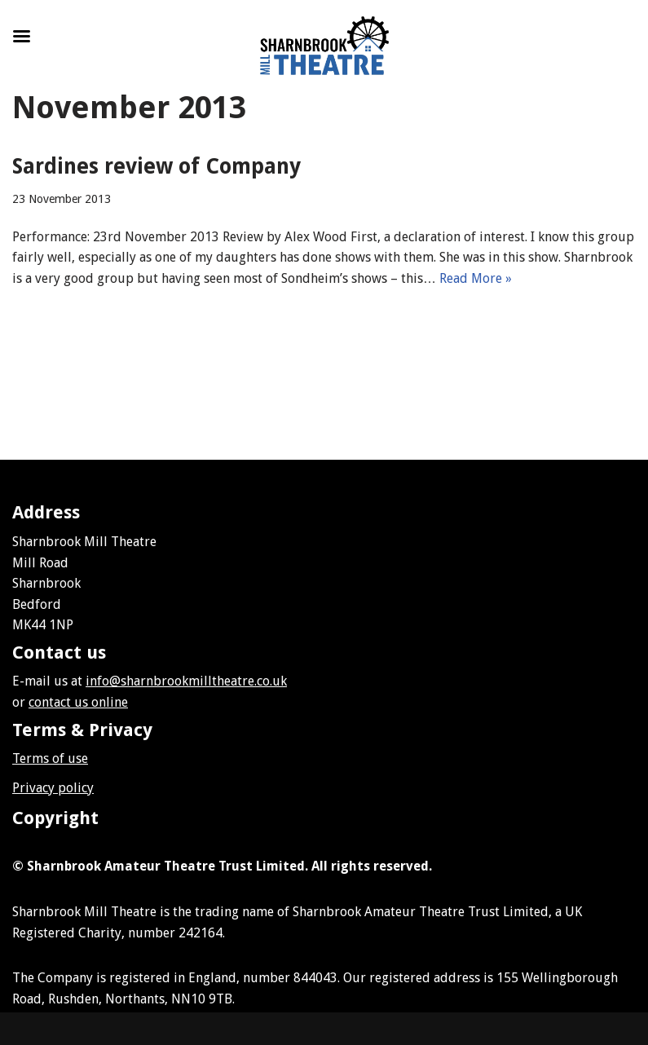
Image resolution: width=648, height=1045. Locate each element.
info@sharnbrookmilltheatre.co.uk (186, 681)
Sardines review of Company (156, 166)
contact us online (78, 702)
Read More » (475, 278)
